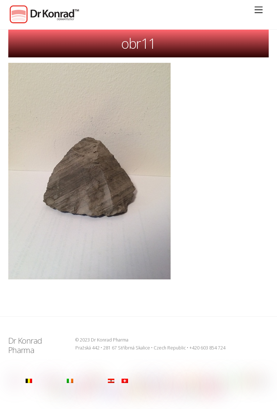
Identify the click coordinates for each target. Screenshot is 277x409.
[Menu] (258, 10)
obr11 (138, 43)
